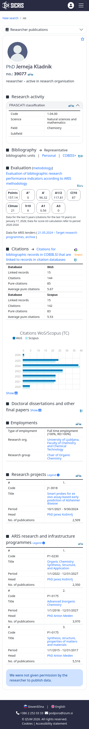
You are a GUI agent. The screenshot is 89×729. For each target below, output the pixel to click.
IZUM (29, 719)
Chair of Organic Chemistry (58, 456)
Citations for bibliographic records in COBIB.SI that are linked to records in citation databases (38, 254)
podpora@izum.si (59, 713)
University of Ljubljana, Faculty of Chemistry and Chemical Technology (63, 445)
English (58, 707)
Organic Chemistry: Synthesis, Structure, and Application (61, 565)
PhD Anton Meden (60, 616)
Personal (49, 155)
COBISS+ (69, 155)
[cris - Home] (13, 5)
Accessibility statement (51, 723)
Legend (53, 475)
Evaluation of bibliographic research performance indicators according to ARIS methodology (38, 178)
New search (10, 18)
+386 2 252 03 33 (30, 713)
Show (12, 393)
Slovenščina (34, 707)
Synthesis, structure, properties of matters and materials (62, 641)
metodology (42, 168)
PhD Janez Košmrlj (60, 514)
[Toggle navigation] (81, 5)
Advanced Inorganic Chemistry (61, 603)
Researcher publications (27, 29)
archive (30, 237)
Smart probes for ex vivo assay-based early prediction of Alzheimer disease (63, 499)
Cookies (27, 723)
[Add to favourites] (82, 39)
